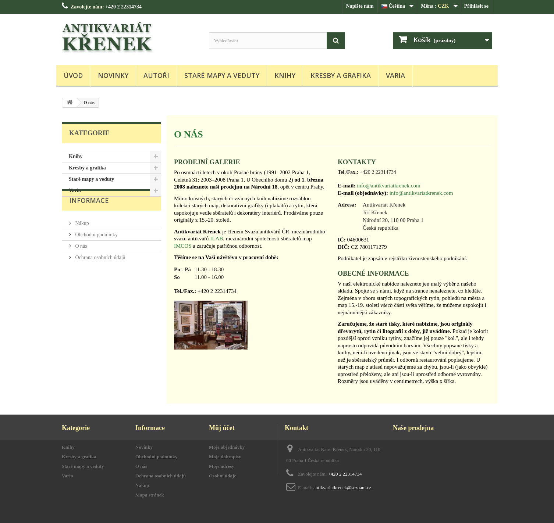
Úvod (73, 75)
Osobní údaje (222, 476)
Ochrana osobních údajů (99, 273)
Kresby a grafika (340, 75)
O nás (80, 261)
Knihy (284, 75)
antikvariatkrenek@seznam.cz (342, 487)
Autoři (156, 75)
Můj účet (221, 427)
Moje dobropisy (225, 456)
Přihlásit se (476, 6)
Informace (89, 218)
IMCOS (183, 246)
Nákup (81, 238)
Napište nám (360, 6)
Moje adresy (221, 466)
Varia (395, 75)
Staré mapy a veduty (221, 75)
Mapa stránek (149, 495)
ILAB (216, 238)
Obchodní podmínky (96, 250)
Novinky (113, 75)
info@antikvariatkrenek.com (388, 186)
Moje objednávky (227, 447)
